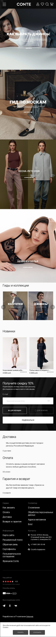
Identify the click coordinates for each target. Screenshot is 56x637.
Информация (8, 530)
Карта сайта (8, 535)
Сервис (6, 503)
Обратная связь (10, 544)
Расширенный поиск (13, 539)
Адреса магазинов (37, 519)
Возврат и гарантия (12, 521)
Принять (21, 632)
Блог (30, 524)
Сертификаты (9, 549)
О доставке (7, 451)
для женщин (15, 410)
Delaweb (29, 616)
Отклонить (37, 632)
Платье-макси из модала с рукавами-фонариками (40, 370)
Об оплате (6, 472)
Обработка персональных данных (40, 513)
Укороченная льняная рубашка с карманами (13, 370)
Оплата (6, 512)
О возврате (7, 493)
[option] (15, 305)
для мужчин (42, 410)
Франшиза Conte (11, 561)
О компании (34, 507)
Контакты (32, 530)
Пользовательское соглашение (12, 555)
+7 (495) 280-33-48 (38, 544)
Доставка (7, 516)
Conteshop (32, 503)
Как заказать (9, 507)
